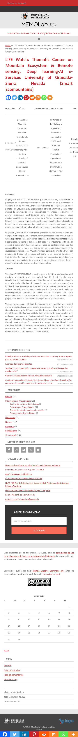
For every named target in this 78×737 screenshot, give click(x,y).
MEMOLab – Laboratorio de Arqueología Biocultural (39, 33)
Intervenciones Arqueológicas (18, 401)
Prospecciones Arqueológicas (22, 413)
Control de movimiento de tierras (24, 404)
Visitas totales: (11, 701)
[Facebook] (8, 97)
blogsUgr (66, 721)
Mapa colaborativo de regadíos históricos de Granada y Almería (32, 465)
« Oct (6, 650)
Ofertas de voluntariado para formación (27, 410)
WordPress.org (11, 679)
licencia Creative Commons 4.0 (48, 570)
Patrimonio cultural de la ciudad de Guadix (23, 478)
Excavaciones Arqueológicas (22, 407)
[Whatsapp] (44, 97)
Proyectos (9, 426)
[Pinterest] (26, 97)
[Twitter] (14, 97)
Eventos (8, 396)
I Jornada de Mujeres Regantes (18, 364)
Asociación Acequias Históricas (18, 474)
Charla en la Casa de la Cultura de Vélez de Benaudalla (28, 375)
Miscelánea (10, 417)
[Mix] (38, 97)
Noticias (8, 422)
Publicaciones (11, 430)
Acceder (7, 665)
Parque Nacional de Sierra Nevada (20, 495)
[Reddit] (32, 97)
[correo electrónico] (38, 521)
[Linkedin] (20, 97)
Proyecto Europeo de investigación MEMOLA (24, 469)
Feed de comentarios (13, 674)
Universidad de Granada (35, 16)
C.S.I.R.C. (26, 727)
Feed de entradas (12, 670)
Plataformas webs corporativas (43, 727)
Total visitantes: (11, 696)
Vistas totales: (10, 692)
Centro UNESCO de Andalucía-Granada (22, 499)
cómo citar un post (51, 574)
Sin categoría (10, 435)
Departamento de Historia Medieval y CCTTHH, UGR (27, 490)
